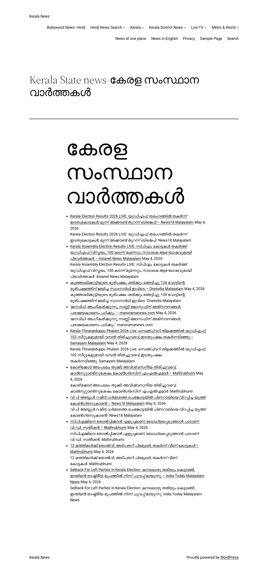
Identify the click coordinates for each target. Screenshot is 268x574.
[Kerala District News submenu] (185, 27)
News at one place (130, 38)
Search (233, 38)
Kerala (135, 27)
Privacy (189, 38)
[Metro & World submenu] (237, 27)
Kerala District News (166, 27)
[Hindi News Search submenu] (124, 27)
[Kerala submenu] (143, 27)
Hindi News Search (106, 27)
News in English (164, 38)
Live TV (197, 27)
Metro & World (224, 27)
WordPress (229, 557)
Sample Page (211, 38)
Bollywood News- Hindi (66, 27)
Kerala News (39, 16)
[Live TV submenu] (205, 27)
